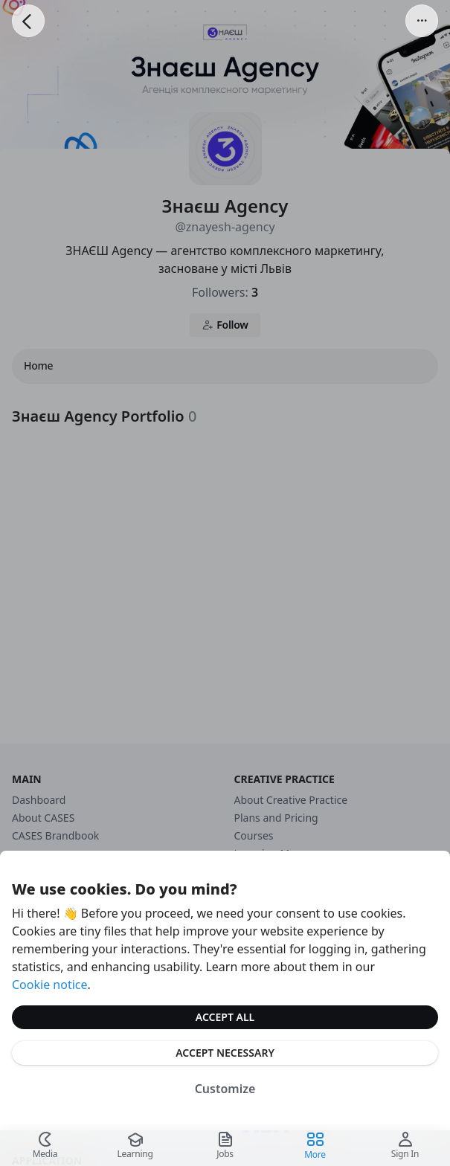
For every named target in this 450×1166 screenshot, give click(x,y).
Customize (225, 1088)
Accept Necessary (225, 1053)
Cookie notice (50, 984)
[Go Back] (28, 20)
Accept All (225, 1017)
